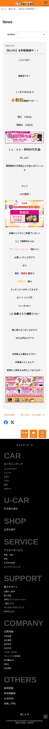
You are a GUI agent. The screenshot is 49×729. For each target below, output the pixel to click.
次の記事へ (38, 415)
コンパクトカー (10, 469)
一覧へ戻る (24, 415)
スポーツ (7, 489)
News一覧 (11, 9)
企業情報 (8, 631)
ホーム (3, 9)
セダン (6, 477)
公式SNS (8, 698)
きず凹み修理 (9, 563)
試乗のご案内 (9, 591)
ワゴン (6, 481)
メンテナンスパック (12, 567)
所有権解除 (10, 693)
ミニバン (7, 473)
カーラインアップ (13, 464)
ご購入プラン (9, 603)
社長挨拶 (7, 636)
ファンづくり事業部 (12, 656)
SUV (6, 485)
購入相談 (7, 595)
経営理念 (7, 644)
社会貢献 (7, 668)
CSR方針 (7, 648)
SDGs (6, 664)
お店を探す (10, 529)
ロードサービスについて (14, 607)
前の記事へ (10, 415)
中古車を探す (11, 508)
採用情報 (8, 688)
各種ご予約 (10, 703)
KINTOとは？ (9, 611)
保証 (6, 559)
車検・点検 (8, 555)
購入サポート (11, 587)
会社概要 (7, 640)
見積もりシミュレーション (15, 599)
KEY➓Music (9, 660)
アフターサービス (13, 550)
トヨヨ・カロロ (10, 652)
